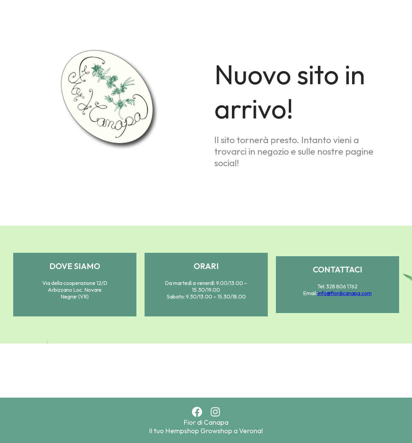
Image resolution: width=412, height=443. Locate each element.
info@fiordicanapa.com (344, 293)
